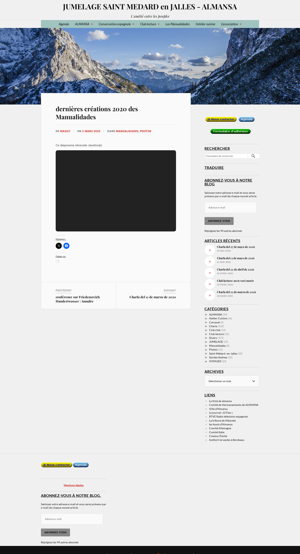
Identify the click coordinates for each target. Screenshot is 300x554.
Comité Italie (216, 432)
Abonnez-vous (219, 220)
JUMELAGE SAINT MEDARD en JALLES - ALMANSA (150, 6)
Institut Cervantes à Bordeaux (226, 439)
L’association (229, 24)
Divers (213, 337)
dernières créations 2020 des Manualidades (97, 113)
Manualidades (127, 131)
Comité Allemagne (220, 428)
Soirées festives (218, 357)
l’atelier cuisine (205, 24)
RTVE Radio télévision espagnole (228, 416)
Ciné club (214, 330)
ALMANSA (82, 24)
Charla (213, 326)
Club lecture (148, 24)
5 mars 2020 (91, 131)
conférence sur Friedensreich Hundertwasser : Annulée (78, 299)
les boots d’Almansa (220, 424)
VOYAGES (215, 361)
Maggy (65, 131)
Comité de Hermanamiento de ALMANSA (233, 404)
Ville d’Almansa (218, 408)
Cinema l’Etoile (218, 436)
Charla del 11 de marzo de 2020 (153, 297)
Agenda (64, 24)
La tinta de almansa (220, 401)
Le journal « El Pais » (221, 412)
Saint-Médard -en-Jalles (223, 353)
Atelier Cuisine (218, 318)
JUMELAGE (216, 341)
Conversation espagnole (115, 24)
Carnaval (214, 322)
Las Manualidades (177, 24)
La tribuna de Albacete (222, 420)
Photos (145, 131)
